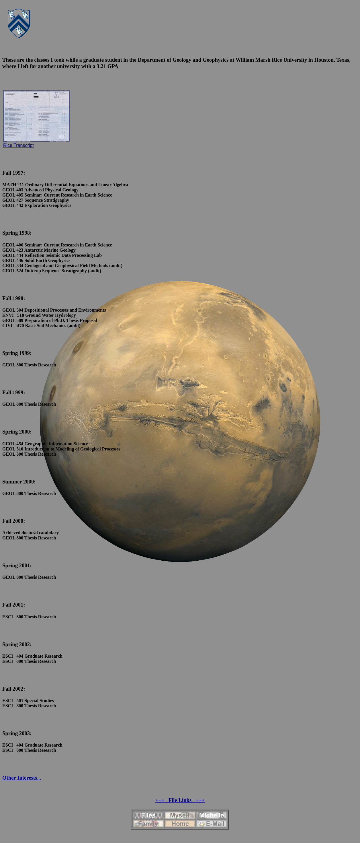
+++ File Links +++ (180, 800)
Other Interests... (21, 778)
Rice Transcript (18, 145)
